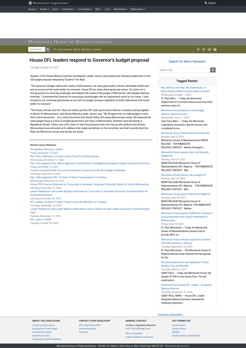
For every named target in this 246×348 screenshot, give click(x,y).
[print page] (215, 49)
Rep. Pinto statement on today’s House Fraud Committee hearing (64, 156)
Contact (97, 49)
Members (86, 49)
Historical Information (43, 325)
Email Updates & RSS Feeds (186, 335)
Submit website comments (139, 337)
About (77, 49)
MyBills (176, 332)
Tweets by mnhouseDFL (170, 314)
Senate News (179, 328)
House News (178, 325)
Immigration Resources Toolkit (46, 149)
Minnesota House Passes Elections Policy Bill (185, 133)
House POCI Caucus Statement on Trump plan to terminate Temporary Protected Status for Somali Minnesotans (89, 184)
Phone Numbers (134, 333)
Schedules (67, 9)
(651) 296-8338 (133, 328)
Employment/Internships (45, 328)
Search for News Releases (187, 61)
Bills (97, 9)
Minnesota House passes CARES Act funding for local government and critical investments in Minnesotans (187, 217)
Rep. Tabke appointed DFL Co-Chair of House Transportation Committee (68, 177)
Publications (137, 9)
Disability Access (41, 335)
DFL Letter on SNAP (40, 219)
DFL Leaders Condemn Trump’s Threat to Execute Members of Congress (68, 202)
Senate (43, 9)
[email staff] (209, 49)
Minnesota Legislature (48, 3)
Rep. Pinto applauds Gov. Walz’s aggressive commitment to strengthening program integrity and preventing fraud (90, 163)
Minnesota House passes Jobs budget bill (183, 175)
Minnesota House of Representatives (70, 41)
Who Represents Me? (90, 325)
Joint (54, 9)
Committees (84, 9)
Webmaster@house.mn (177, 346)
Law (107, 9)
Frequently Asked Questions (46, 339)
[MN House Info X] (198, 49)
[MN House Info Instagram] (204, 49)
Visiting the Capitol (42, 332)
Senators (83, 332)
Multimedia (120, 9)
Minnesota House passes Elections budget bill (185, 194)
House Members (87, 328)
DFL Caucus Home (62, 49)
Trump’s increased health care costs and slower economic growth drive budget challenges (78, 170)
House (31, 9)
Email (148, 328)
